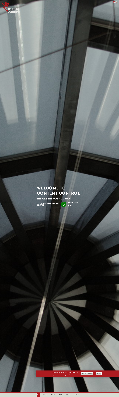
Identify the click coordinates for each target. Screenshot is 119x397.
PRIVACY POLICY (73, 202)
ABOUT (70, 205)
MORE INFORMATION (87, 373)
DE (116, 2)
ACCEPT (99, 373)
